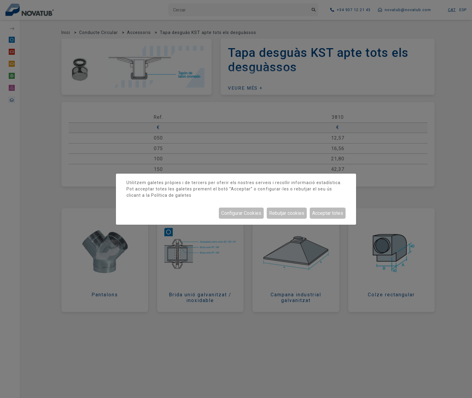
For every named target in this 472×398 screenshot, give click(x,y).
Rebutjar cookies (286, 213)
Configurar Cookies (241, 213)
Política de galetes (171, 195)
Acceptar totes (327, 213)
